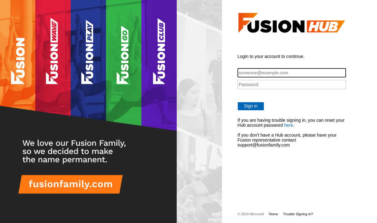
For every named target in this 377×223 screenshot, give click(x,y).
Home (273, 214)
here (288, 125)
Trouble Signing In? (298, 214)
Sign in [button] (251, 105)
